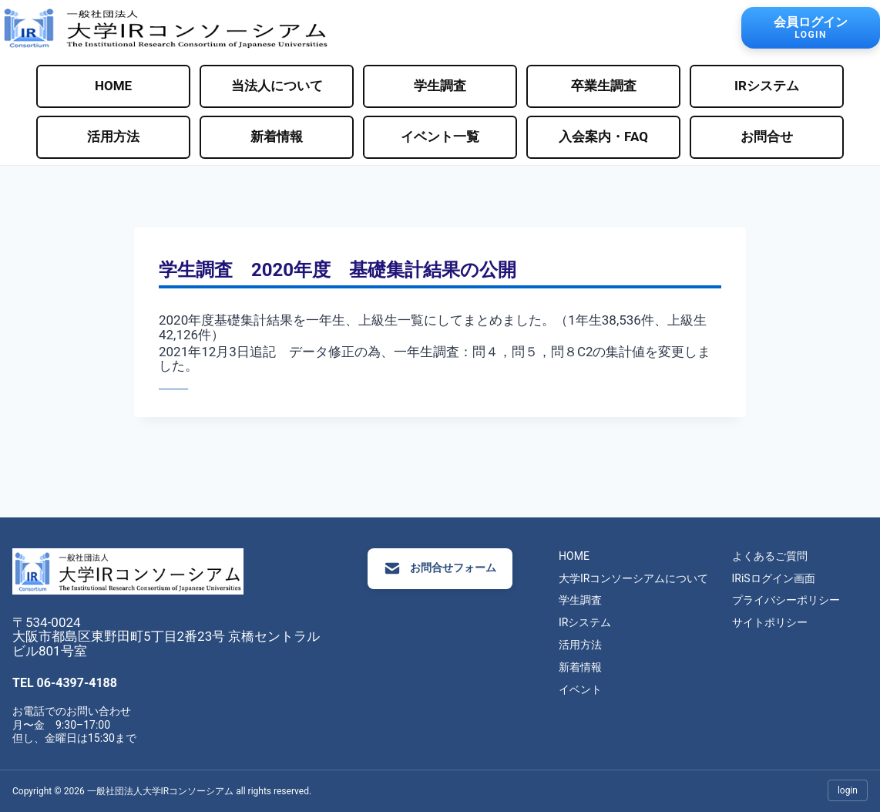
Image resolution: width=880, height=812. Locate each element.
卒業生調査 (603, 85)
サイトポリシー (782, 622)
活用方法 (113, 136)
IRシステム (766, 85)
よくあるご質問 (782, 556)
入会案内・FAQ (603, 136)
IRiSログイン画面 (786, 578)
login (848, 790)
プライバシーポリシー (798, 600)
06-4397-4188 (77, 683)
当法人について (277, 85)
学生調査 (440, 85)
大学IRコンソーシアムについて (646, 578)
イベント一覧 (440, 136)
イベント (593, 689)
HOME (113, 85)
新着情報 (276, 136)
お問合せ (767, 136)
